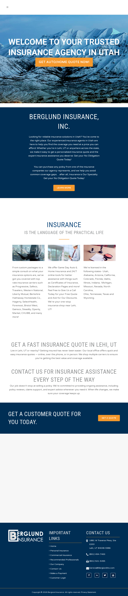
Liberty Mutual (20, 294)
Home (53, 546)
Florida (99, 278)
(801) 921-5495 (97, 561)
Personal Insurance (59, 550)
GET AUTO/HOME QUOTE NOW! (64, 62)
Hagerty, (17, 301)
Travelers (17, 290)
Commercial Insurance (61, 555)
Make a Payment (58, 573)
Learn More (64, 188)
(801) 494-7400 (97, 554)
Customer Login (58, 578)
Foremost (17, 305)
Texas (106, 294)
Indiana (96, 282)
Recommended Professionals (64, 559)
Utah (105, 271)
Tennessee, (96, 294)
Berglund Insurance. (56, 592)
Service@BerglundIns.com (101, 568)
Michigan (106, 282)
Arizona (99, 275)
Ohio (86, 294)
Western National (33, 290)
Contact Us (55, 569)
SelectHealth (30, 301)
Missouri (88, 286)
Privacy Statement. (88, 592)
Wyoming (89, 297)
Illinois (87, 282)
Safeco (33, 286)
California (109, 275)
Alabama (88, 275)
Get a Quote (109, 418)
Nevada (98, 286)
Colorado (89, 278)
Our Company (57, 564)
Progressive (21, 286)
